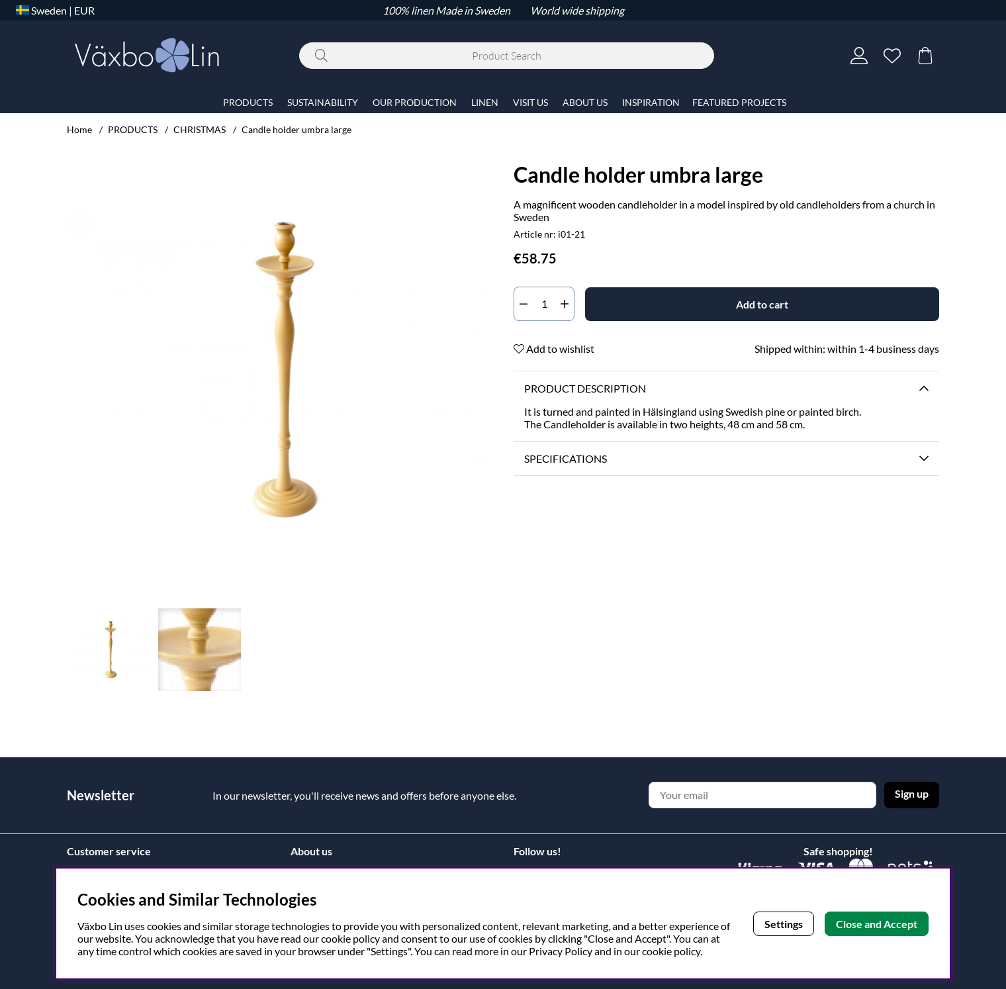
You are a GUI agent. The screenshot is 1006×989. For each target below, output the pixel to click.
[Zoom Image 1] (279, 369)
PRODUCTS (133, 129)
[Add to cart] (762, 304)
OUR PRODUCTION (415, 102)
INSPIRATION (651, 102)
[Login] (859, 56)
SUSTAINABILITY (322, 102)
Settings (783, 924)
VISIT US (530, 102)
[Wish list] (892, 56)
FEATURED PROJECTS (739, 102)
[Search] (506, 55)
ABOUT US (585, 102)
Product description (585, 388)
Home (79, 129)
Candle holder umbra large (296, 129)
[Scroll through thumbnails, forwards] (479, 650)
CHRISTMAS (199, 129)
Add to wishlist (554, 348)
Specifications (565, 458)
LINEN (484, 102)
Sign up (912, 793)
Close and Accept (876, 924)
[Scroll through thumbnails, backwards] (80, 650)
